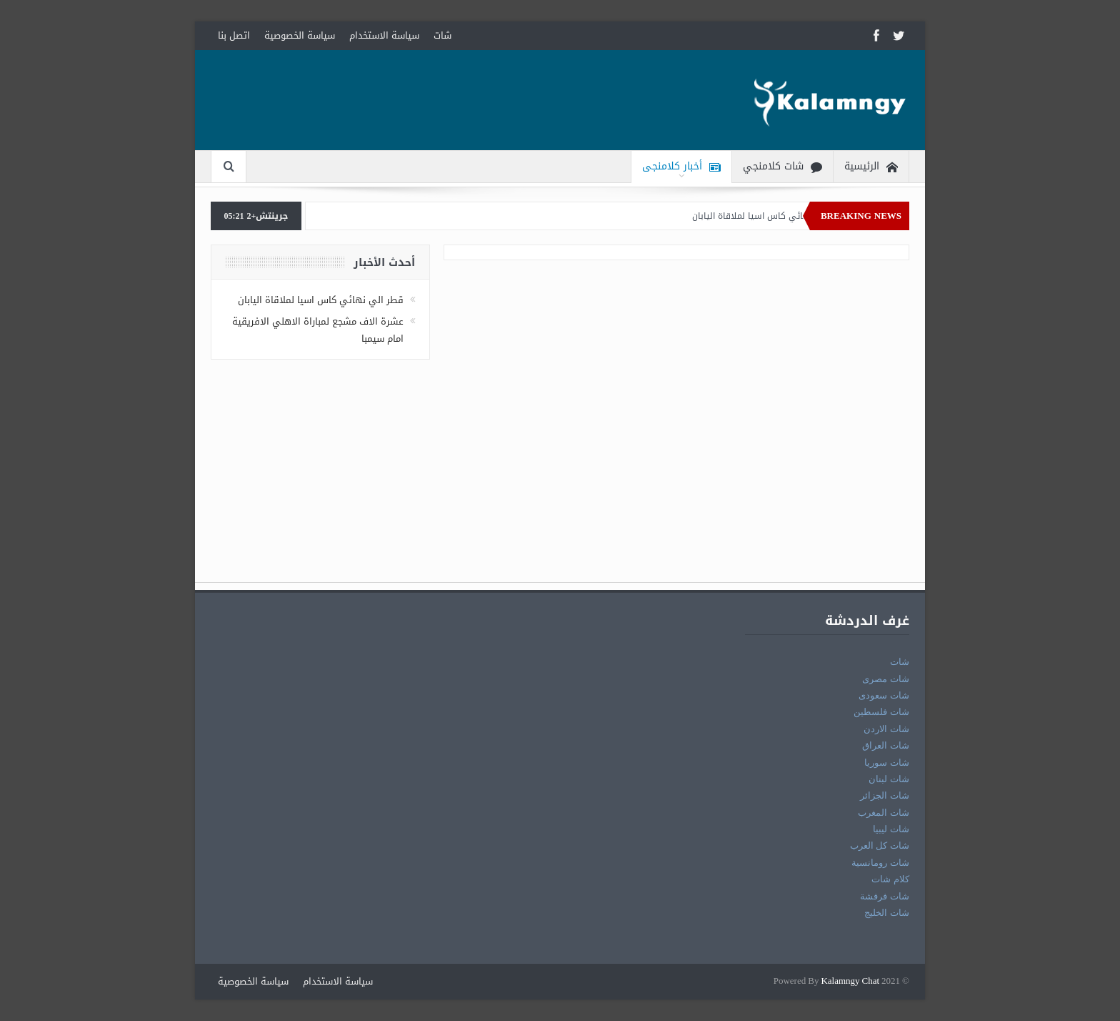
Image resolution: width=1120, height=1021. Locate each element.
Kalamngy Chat (850, 981)
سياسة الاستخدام (384, 35)
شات (442, 35)
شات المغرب (883, 812)
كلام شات (890, 879)
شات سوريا (886, 762)
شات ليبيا (891, 829)
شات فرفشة (884, 896)
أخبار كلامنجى (681, 167)
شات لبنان (889, 779)
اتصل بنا (234, 35)
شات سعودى (884, 695)
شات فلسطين (881, 711)
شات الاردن (886, 729)
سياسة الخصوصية (299, 35)
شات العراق (885, 745)
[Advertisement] (560, 482)
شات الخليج (886, 912)
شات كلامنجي (782, 167)
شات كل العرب (879, 845)
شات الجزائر (884, 795)
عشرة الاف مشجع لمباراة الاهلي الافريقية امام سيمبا (318, 329)
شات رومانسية (880, 862)
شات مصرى (885, 679)
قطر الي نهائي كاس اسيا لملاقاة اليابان (763, 216)
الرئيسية (871, 167)
